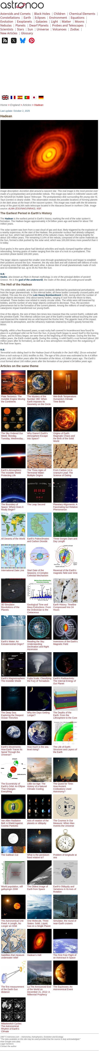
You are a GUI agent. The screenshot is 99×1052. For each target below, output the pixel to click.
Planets (20, 25)
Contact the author (8, 1046)
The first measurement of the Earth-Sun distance (13, 988)
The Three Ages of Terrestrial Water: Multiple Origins (39, 471)
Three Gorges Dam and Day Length (65, 539)
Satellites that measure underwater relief (13, 955)
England (15, 105)
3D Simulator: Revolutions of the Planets (13, 606)
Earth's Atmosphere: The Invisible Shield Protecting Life (13, 471)
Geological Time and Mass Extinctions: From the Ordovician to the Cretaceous (39, 607)
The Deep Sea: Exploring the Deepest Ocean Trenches (13, 714)
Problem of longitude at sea (65, 855)
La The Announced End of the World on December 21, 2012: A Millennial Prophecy (39, 989)
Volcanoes (60, 29)
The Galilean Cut (13, 853)
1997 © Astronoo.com (9, 1037)
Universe (43, 29)
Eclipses (40, 17)
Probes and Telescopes (67, 25)
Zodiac (74, 29)
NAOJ (24, 208)
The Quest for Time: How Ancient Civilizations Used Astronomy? (65, 786)
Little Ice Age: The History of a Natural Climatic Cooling (39, 785)
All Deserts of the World (13, 537)
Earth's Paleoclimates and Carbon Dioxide (39, 539)
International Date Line (13, 569)
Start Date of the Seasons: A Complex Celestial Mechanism (39, 571)
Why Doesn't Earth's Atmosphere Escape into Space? (39, 434)
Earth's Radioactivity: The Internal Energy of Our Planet (65, 679)
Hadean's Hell (39, 953)
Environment (58, 17)
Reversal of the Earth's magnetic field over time (65, 570)
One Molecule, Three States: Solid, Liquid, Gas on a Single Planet (39, 922)
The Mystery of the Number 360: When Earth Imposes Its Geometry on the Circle (39, 399)
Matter (66, 21)
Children (59, 14)
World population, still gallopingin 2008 (13, 886)
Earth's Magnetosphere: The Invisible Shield (13, 678)
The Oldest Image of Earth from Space (39, 886)
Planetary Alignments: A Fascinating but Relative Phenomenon (65, 506)
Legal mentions (7, 1044)
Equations (77, 17)
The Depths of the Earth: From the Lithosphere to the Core (65, 714)
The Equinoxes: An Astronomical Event (65, 987)
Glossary (27, 33)
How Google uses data (10, 1041)
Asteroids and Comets (15, 14)
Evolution (6, 21)
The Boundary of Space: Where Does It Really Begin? (13, 506)
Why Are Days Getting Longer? (39, 712)
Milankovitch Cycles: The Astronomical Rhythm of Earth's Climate (13, 1026)
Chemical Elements (82, 14)
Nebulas (6, 25)
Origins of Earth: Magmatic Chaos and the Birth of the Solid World (65, 435)
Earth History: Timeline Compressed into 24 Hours (65, 606)
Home (3, 105)
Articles (27, 105)
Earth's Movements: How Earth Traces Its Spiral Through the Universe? (13, 749)
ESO (18, 208)
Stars (20, 29)
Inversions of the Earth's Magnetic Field (65, 641)
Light (54, 21)
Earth (27, 17)
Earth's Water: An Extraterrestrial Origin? (13, 641)
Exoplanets (24, 21)
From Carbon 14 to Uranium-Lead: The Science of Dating (65, 471)
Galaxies (41, 21)
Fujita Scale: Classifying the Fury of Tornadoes (39, 678)
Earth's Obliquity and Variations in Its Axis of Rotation (65, 888)
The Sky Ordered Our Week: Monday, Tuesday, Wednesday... (13, 434)
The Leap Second (39, 503)
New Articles (8, 33)
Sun (30, 29)
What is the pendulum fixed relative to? (39, 855)
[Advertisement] (49, 71)
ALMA (11, 208)
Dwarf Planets (39, 25)
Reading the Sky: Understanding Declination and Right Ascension (39, 644)
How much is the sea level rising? (39, 747)
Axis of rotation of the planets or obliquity (39, 820)
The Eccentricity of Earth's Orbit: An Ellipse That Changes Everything (13, 786)
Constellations (10, 17)
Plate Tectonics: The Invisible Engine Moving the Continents (13, 398)
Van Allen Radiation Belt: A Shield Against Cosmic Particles (13, 822)
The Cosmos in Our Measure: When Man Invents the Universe (65, 822)
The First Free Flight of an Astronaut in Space (65, 955)
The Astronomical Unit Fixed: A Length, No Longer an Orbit (13, 922)
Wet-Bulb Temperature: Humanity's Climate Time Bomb (65, 398)
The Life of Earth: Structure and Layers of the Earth (65, 748)
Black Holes (42, 14)
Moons (79, 21)
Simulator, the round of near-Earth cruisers (65, 921)
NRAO (31, 208)
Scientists (6, 29)
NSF (39, 208)
